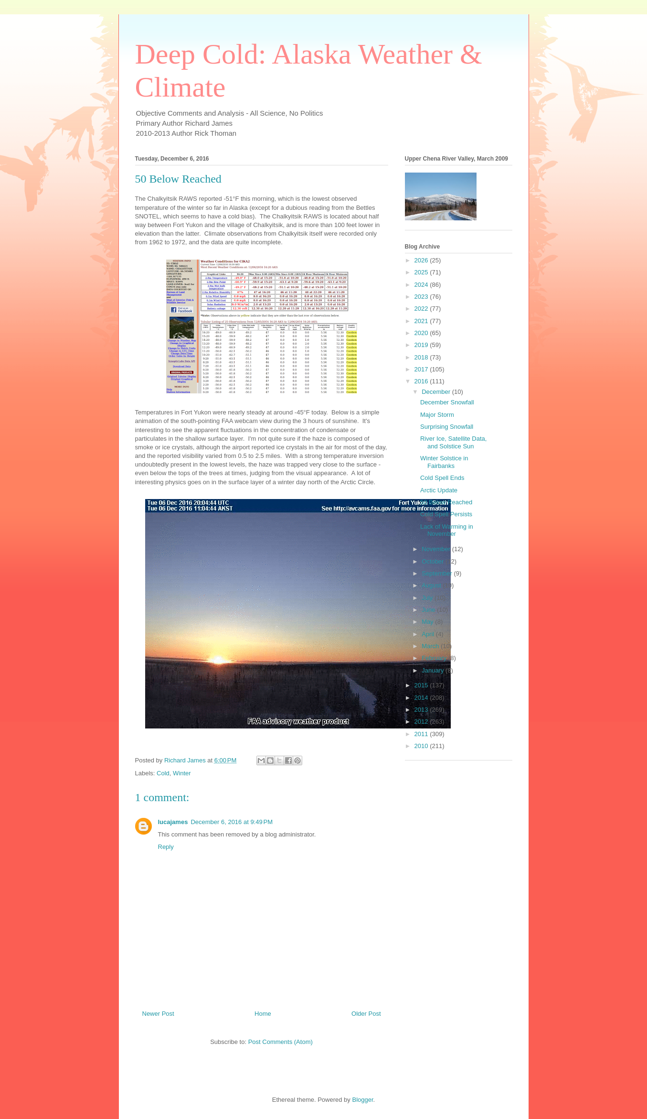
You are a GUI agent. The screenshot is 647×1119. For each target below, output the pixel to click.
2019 (422, 344)
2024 (422, 284)
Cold (163, 773)
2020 (422, 333)
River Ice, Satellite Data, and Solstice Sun (453, 442)
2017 (422, 369)
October (433, 561)
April (429, 634)
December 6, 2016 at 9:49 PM (232, 822)
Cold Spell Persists (446, 514)
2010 (422, 746)
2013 (422, 709)
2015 (422, 685)
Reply (166, 846)
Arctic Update (438, 490)
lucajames (173, 822)
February (435, 658)
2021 (422, 321)
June (429, 609)
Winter (182, 773)
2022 (422, 308)
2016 (422, 381)
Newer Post (158, 1013)
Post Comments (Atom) (280, 1041)
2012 (422, 721)
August (432, 585)
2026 (422, 260)
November (437, 549)
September (438, 573)
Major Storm (437, 414)
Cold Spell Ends (442, 477)
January (433, 670)
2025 (422, 272)
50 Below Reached (446, 502)
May (428, 621)
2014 (422, 697)
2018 (422, 357)
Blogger (362, 1099)
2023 (422, 296)
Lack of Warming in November (446, 530)
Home (263, 1013)
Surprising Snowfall (446, 426)
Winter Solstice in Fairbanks (444, 462)
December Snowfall (447, 402)
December (437, 391)
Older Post (366, 1013)
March (431, 646)
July (428, 597)
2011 (422, 734)
